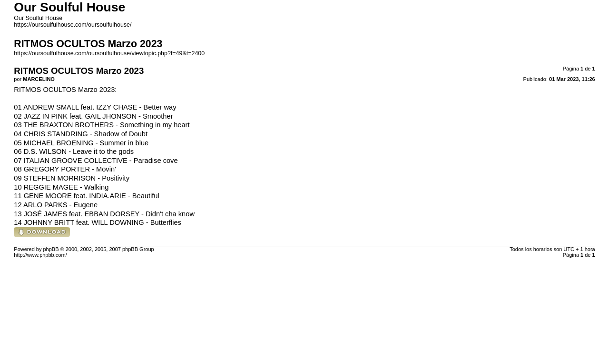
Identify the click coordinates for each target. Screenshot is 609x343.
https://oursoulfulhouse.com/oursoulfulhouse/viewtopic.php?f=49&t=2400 (109, 53)
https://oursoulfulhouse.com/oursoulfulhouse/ (72, 24)
